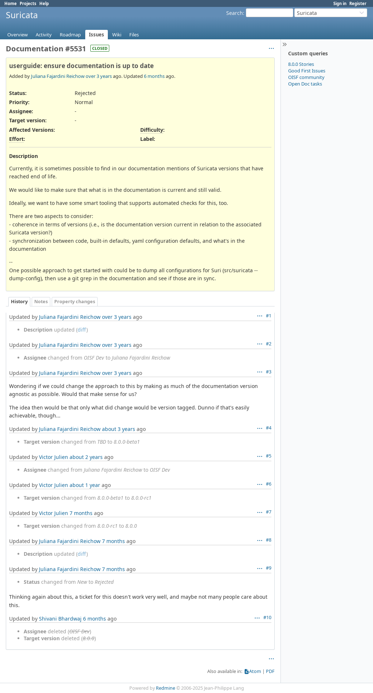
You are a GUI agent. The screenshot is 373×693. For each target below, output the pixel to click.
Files (134, 34)
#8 (268, 540)
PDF (270, 671)
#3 (268, 372)
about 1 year (85, 485)
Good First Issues (306, 70)
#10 (267, 617)
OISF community (306, 77)
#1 (268, 316)
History (19, 301)
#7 (268, 512)
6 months (154, 76)
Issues (96, 34)
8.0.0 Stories (301, 64)
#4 (268, 428)
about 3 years (118, 428)
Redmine (165, 688)
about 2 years (86, 457)
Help (44, 3)
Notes (41, 301)
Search (234, 12)
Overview (17, 34)
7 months (81, 513)
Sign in (339, 3)
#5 (268, 456)
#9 (268, 568)
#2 (268, 344)
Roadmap (70, 34)
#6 (268, 484)
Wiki (116, 34)
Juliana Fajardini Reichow (58, 76)
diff (82, 329)
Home (10, 3)
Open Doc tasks (305, 83)
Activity (44, 34)
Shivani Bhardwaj (60, 618)
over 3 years (99, 76)
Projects (28, 3)
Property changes (74, 301)
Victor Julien (53, 457)
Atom (255, 671)
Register (357, 3)
